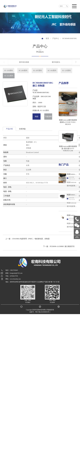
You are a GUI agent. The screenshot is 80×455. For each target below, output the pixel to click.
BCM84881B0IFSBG (69, 38)
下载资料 (48, 116)
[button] (76, 62)
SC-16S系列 (52, 70)
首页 (47, 38)
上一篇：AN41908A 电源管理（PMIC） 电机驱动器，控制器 (27, 239)
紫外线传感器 (24, 62)
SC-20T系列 (37, 70)
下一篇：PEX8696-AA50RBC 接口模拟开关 (59, 246)
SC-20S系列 (23, 70)
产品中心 (55, 38)
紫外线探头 (56, 62)
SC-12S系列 (66, 70)
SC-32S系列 (8, 70)
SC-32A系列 (8, 76)
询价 (36, 116)
